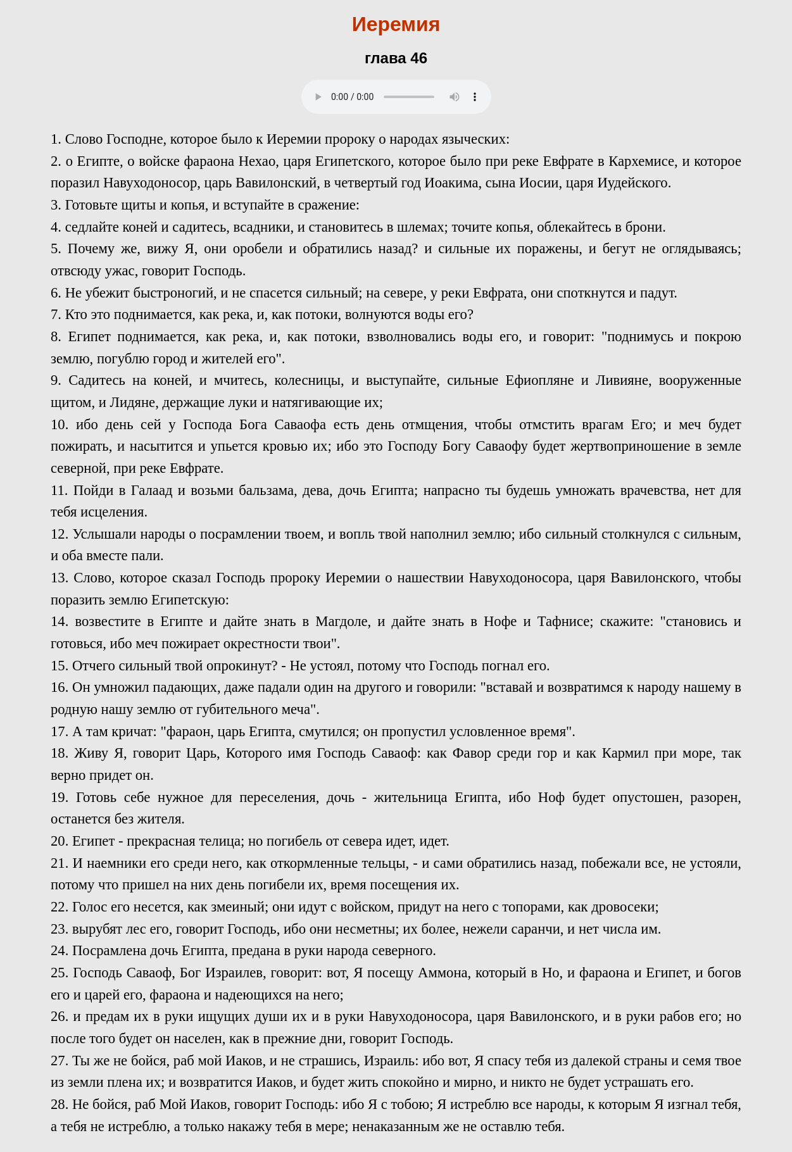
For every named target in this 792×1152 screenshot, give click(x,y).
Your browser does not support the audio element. (396, 97)
